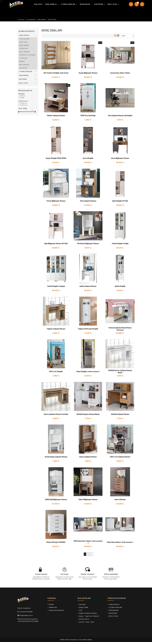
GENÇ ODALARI (52, 19)
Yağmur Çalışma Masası (56, 329)
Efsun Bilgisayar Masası (56, 201)
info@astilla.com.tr (26, 615)
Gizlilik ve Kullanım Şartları (88, 613)
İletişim (51, 604)
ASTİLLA (22, 96)
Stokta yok (23, 105)
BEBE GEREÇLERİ (24, 65)
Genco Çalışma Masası (88, 457)
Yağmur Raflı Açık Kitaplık (88, 329)
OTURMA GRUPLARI (68, 4)
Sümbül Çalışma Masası (120, 414)
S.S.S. (80, 610)
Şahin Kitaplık (120, 286)
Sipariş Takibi (83, 607)
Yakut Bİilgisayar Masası (88, 499)
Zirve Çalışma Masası (88, 201)
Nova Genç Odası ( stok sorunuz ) (120, 542)
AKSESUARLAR (85, 4)
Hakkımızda (53, 607)
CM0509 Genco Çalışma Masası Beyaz (120, 371)
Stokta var (23, 103)
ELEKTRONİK (98, 4)
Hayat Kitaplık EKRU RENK (56, 158)
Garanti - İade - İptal (86, 622)
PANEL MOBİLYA (51, 4)
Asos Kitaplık (88, 158)
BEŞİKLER (22, 61)
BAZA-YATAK (112, 4)
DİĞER (22, 98)
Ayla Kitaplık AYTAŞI (120, 201)
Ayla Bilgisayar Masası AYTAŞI (56, 243)
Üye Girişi (82, 604)
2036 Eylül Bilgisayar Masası (56, 499)
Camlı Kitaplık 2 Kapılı (120, 243)
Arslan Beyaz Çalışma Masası (56, 457)
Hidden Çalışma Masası (56, 115)
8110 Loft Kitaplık (56, 371)
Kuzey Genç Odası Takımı (120, 73)
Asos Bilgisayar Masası (120, 158)
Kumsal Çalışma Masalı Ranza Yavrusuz (120, 329)
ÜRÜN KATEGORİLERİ (26, 31)
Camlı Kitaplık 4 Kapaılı (56, 286)
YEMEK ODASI (23, 42)
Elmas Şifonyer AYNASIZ (55, 542)
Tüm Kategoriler (31, 19)
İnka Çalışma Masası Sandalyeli (120, 115)
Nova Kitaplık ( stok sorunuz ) (87, 371)
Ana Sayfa (21, 19)
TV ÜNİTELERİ (23, 58)
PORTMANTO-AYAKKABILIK (27, 55)
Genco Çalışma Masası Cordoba (56, 414)
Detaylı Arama (84, 619)
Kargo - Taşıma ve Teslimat (89, 616)
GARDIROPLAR (23, 48)
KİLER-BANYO (23, 68)
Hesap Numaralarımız (56, 610)
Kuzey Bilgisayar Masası (88, 73)
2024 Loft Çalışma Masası (120, 457)
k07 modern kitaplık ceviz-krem (56, 73)
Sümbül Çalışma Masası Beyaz (88, 414)
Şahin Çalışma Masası (88, 286)
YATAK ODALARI (24, 39)
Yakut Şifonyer (120, 499)
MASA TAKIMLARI (24, 52)
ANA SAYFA (38, 4)
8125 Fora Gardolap (88, 115)
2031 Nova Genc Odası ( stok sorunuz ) (88, 542)
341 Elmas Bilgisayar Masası (88, 243)
